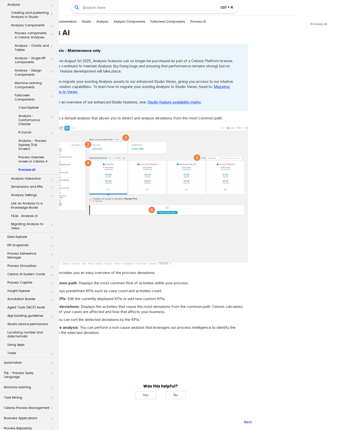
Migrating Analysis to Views (33, 176)
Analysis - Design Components (35, 23)
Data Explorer (31, 188)
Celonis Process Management (30, 359)
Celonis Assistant (17, 399)
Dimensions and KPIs (33, 138)
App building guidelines (31, 267)
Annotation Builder (31, 250)
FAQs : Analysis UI (24, 166)
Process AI (26, 120)
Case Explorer (28, 58)
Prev (72, 422)
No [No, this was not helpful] (222, 395)
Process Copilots (31, 234)
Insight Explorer (31, 242)
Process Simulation (31, 217)
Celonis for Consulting (30, 411)
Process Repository (30, 380)
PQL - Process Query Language (30, 325)
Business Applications (30, 370)
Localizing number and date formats (25, 285)
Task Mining (30, 349)
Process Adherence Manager (31, 206)
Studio (132, 21)
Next (294, 422)
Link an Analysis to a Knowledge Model (27, 156)
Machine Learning (30, 339)
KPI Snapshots (31, 196)
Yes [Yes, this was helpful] (192, 395)
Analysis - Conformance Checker (37, 70)
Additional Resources (30, 421)
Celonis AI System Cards (31, 225)
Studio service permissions (27, 274)
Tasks (31, 304)
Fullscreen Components (35, 47)
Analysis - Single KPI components (35, 10)
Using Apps (16, 295)
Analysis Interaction (33, 130)
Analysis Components (175, 21)
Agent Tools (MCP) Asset (26, 258)
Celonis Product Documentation (100, 21)
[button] (52, 10)
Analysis (148, 21)
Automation (30, 314)
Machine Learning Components (28, 35)
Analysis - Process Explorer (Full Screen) (32, 95)
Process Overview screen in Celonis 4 (32, 109)
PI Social (37, 84)
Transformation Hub (30, 390)
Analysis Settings (33, 146)
